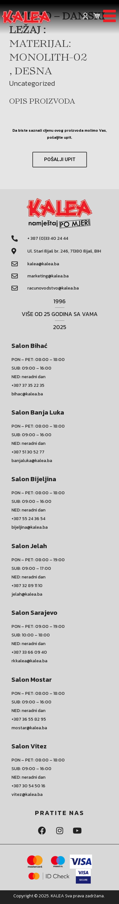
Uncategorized (32, 83)
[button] (59, 159)
